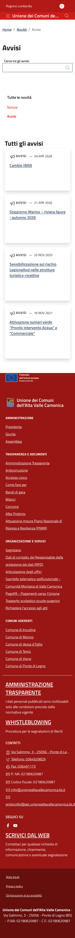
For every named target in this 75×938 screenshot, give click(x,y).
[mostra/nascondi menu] (8, 16)
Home (7, 29)
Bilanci (11, 499)
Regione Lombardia (19, 6)
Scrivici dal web (28, 835)
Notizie (12, 107)
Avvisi (11, 116)
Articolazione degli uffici (24, 571)
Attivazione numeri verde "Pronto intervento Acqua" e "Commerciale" (33, 327)
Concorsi (12, 506)
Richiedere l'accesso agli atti (27, 608)
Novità (22, 29)
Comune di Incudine (37, 629)
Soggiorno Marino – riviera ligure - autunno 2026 (37, 214)
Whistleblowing (28, 722)
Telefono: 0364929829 (26, 759)
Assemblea (14, 441)
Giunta (11, 434)
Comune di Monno (37, 637)
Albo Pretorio (15, 514)
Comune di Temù (36, 651)
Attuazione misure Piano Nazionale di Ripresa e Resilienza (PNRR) (34, 524)
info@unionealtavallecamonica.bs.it (35, 789)
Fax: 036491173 (21, 766)
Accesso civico (16, 477)
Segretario (13, 550)
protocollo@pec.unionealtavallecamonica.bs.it (37, 801)
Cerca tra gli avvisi (16, 61)
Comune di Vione (37, 658)
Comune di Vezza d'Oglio (37, 644)
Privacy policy (14, 886)
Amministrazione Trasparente (28, 463)
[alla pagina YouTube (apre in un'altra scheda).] (15, 825)
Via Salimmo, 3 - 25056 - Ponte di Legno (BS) (37, 751)
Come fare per (16, 484)
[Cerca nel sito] (66, 15)
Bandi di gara (15, 492)
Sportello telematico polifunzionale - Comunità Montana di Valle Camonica (37, 582)
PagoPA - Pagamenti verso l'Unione (37, 593)
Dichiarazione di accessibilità (24, 895)
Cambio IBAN (21, 165)
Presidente (14, 427)
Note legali (12, 877)
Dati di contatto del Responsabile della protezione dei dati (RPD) (34, 561)
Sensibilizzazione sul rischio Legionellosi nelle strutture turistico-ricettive (33, 269)
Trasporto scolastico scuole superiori (33, 600)
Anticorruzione (17, 470)
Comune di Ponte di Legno (37, 665)
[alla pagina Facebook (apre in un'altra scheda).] (8, 825)
